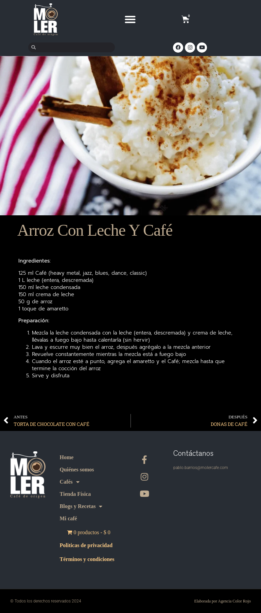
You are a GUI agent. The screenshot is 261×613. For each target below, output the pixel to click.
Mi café (68, 518)
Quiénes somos (77, 469)
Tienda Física (75, 494)
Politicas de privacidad (86, 545)
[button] (130, 19)
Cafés (70, 482)
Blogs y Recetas (81, 506)
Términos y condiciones (87, 559)
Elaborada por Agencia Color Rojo (222, 601)
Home (67, 457)
